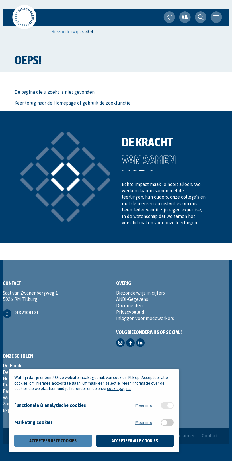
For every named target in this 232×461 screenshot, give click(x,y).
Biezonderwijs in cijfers (140, 292)
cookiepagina (119, 388)
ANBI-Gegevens (132, 299)
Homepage (65, 102)
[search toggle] (200, 17)
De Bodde (13, 365)
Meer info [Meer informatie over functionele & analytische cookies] (143, 405)
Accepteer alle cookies (135, 440)
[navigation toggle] (216, 17)
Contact (210, 435)
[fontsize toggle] (185, 17)
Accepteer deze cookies (53, 440)
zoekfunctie (118, 102)
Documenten (129, 305)
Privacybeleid (130, 312)
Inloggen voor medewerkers (145, 318)
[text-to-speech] (169, 17)
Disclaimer (184, 435)
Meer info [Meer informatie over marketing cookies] (143, 422)
